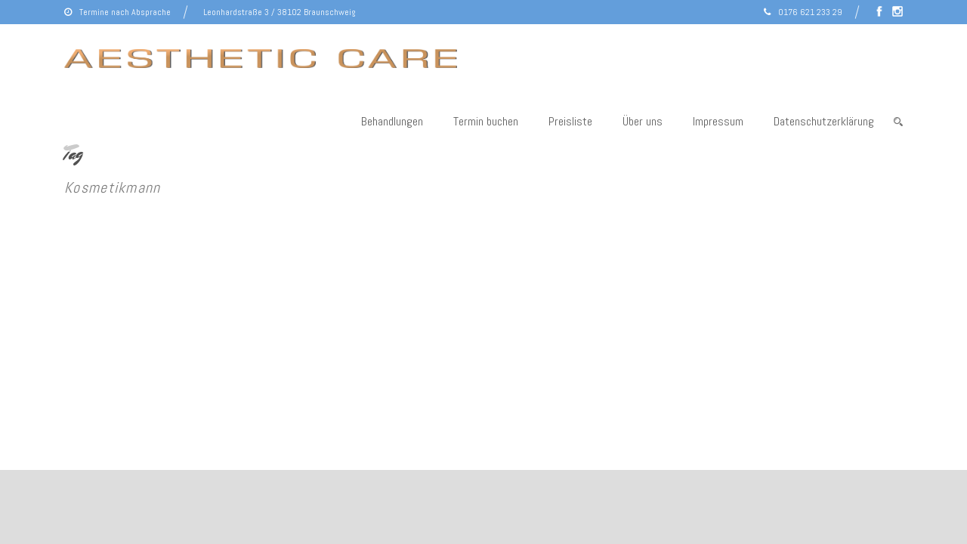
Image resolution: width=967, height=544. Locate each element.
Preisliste (570, 121)
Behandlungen (392, 121)
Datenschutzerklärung (824, 121)
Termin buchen (485, 121)
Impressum (718, 121)
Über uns (643, 121)
